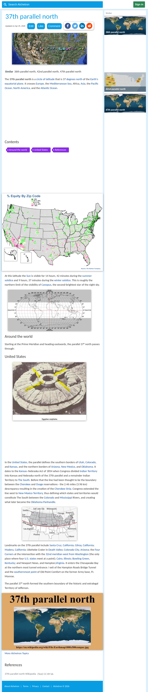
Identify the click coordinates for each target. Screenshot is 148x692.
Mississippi (66, 497)
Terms (25, 686)
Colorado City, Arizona (76, 549)
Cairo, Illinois (64, 558)
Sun (28, 275)
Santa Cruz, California (61, 545)
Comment (54, 26)
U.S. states (30, 558)
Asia (83, 83)
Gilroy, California (84, 545)
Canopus (46, 284)
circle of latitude (45, 79)
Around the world (18, 149)
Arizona (55, 466)
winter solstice (62, 280)
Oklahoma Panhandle (43, 502)
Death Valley (56, 549)
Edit (31, 26)
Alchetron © (61, 686)
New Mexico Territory (31, 493)
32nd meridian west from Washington (67, 554)
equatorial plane (14, 83)
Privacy (35, 686)
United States (41, 149)
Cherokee (25, 484)
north (79, 79)
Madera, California (15, 549)
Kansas (13, 466)
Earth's (94, 79)
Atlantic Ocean (49, 88)
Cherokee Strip (63, 488)
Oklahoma (87, 466)
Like (41, 26)
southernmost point (25, 572)
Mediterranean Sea (60, 83)
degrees (70, 79)
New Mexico (68, 466)
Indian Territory (88, 471)
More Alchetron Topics (17, 653)
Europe (40, 83)
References (60, 149)
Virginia (60, 563)
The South (24, 480)
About (11, 686)
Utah (81, 462)
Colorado (90, 462)
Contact (45, 686)
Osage (39, 484)
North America (21, 88)
